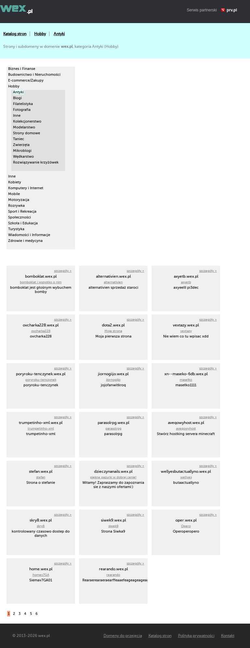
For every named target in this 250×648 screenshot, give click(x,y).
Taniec (18, 139)
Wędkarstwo (23, 156)
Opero (186, 526)
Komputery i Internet (25, 188)
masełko (186, 379)
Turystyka (16, 229)
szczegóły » (63, 270)
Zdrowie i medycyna (25, 241)
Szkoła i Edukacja (23, 223)
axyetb (186, 282)
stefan (40, 477)
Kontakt (227, 635)
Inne (17, 115)
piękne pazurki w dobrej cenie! (113, 477)
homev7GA (41, 574)
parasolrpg (113, 428)
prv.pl (232, 10)
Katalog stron (14, 34)
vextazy (186, 331)
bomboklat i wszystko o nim (41, 282)
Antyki (59, 34)
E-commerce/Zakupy (26, 80)
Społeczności (19, 217)
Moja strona (113, 331)
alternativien (113, 282)
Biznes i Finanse (21, 69)
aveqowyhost (186, 428)
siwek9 (113, 526)
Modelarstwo (24, 127)
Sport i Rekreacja (22, 211)
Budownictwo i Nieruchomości (34, 75)
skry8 (41, 526)
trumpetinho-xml (41, 428)
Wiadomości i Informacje (29, 235)
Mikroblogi (22, 151)
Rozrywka (16, 206)
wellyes (186, 477)
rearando (113, 574)
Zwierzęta (21, 145)
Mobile (14, 194)
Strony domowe (26, 133)
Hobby (40, 34)
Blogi (17, 98)
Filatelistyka (23, 104)
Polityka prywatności (196, 635)
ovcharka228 (40, 331)
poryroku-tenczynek (40, 379)
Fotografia (22, 110)
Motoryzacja (18, 200)
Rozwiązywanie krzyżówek (36, 162)
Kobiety (14, 182)
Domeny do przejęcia (123, 635)
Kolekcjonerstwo (27, 121)
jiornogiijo (113, 379)
